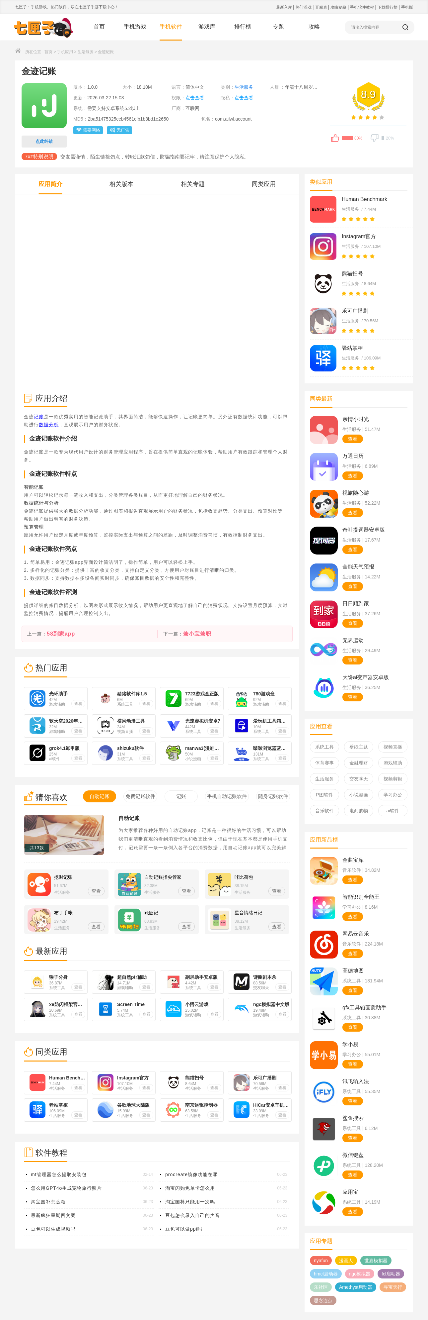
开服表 (321, 7)
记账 (39, 416)
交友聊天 (358, 778)
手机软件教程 (362, 7)
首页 (99, 27)
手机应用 (65, 52)
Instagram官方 (359, 236)
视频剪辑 (393, 778)
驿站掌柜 (352, 348)
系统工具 (324, 747)
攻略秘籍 (338, 7)
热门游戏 (304, 7)
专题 (278, 27)
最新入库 (284, 7)
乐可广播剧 (355, 311)
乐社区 (321, 1287)
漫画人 (346, 1260)
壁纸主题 (358, 747)
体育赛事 (324, 762)
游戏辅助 (393, 762)
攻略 (314, 27)
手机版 (407, 7)
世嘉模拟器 (376, 1260)
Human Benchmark (364, 199)
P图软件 (324, 794)
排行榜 (242, 27)
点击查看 (194, 97)
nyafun (321, 1260)
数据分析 (49, 424)
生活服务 (86, 52)
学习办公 (393, 794)
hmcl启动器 (326, 1273)
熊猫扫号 (352, 273)
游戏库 (206, 27)
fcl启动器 (391, 1273)
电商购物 (358, 810)
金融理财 (358, 762)
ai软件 (393, 810)
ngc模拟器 (360, 1273)
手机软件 (171, 27)
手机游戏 (135, 27)
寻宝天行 (393, 1287)
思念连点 (323, 1300)
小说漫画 (358, 794)
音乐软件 (324, 810)
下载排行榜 (388, 7)
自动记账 (129, 818)
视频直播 (393, 747)
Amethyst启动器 (355, 1287)
